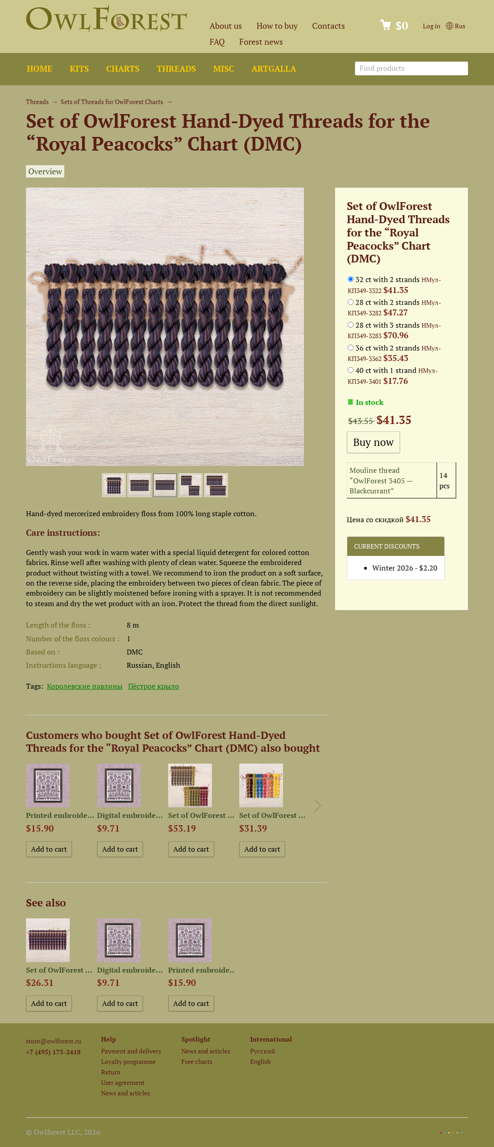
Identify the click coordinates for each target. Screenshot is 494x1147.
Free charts (196, 1061)
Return (110, 1072)
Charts (122, 68)
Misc (223, 68)
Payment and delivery (131, 1051)
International (271, 1039)
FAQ (217, 42)
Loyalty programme (128, 1061)
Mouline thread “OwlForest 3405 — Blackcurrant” (381, 480)
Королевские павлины (85, 686)
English (260, 1061)
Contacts (328, 26)
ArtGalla (274, 68)
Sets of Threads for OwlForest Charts (112, 101)
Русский (262, 1051)
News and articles (125, 1093)
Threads (176, 68)
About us (226, 26)
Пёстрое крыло (153, 686)
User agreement (122, 1082)
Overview (45, 171)
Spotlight (196, 1039)
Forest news (261, 42)
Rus (455, 25)
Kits (79, 68)
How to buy (277, 26)
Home (39, 68)
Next (318, 806)
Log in (431, 25)
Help (108, 1039)
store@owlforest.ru (53, 1041)
